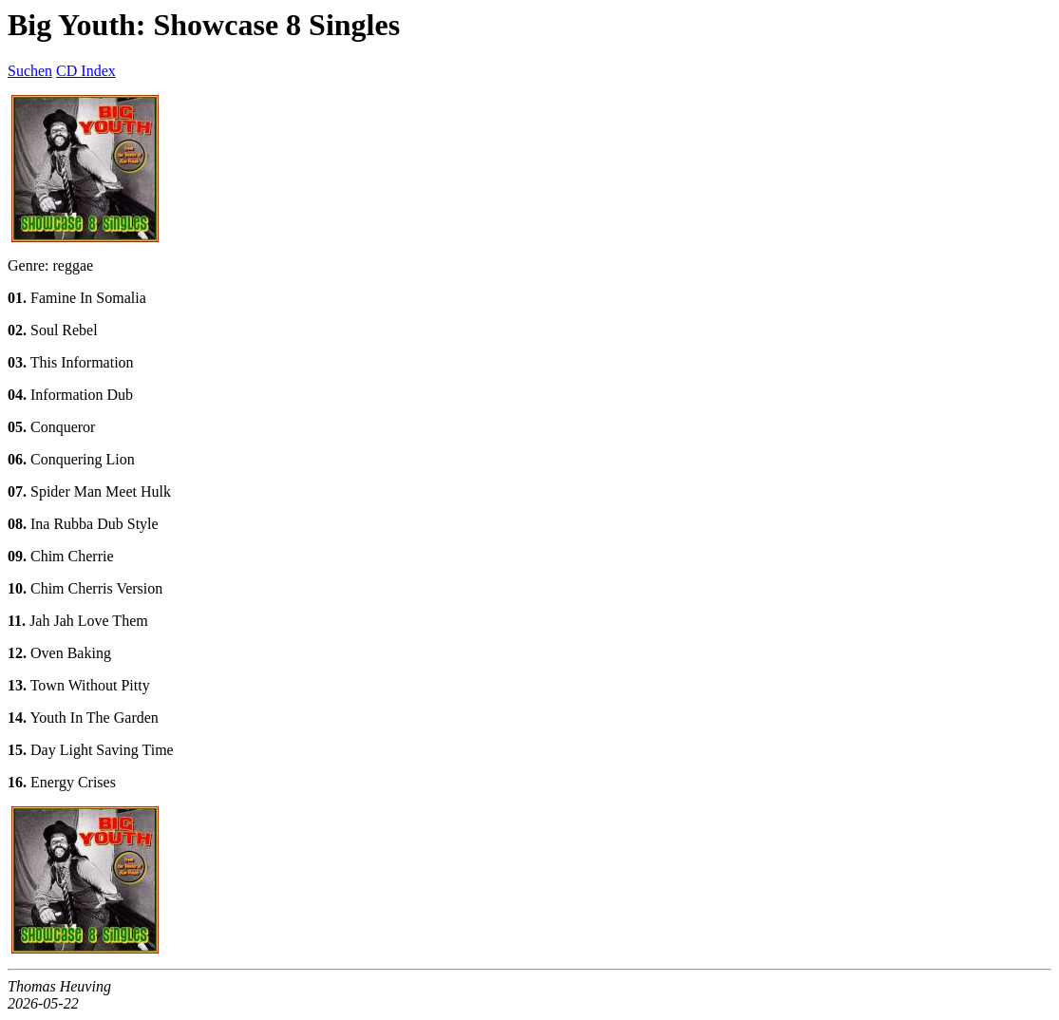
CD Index (86, 71)
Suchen (30, 71)
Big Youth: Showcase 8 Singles (204, 25)
